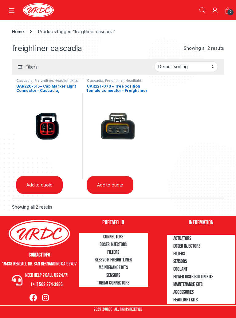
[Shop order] (186, 66)
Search (202, 10)
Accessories (183, 292)
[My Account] (215, 10)
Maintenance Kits (113, 268)
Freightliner (43, 80)
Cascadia (24, 80)
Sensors (113, 275)
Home (18, 31)
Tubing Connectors (113, 283)
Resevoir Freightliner (113, 260)
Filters (113, 252)
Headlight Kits (66, 80)
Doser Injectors (113, 244)
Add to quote (39, 184)
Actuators (182, 238)
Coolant (180, 269)
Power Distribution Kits (193, 277)
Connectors (113, 237)
